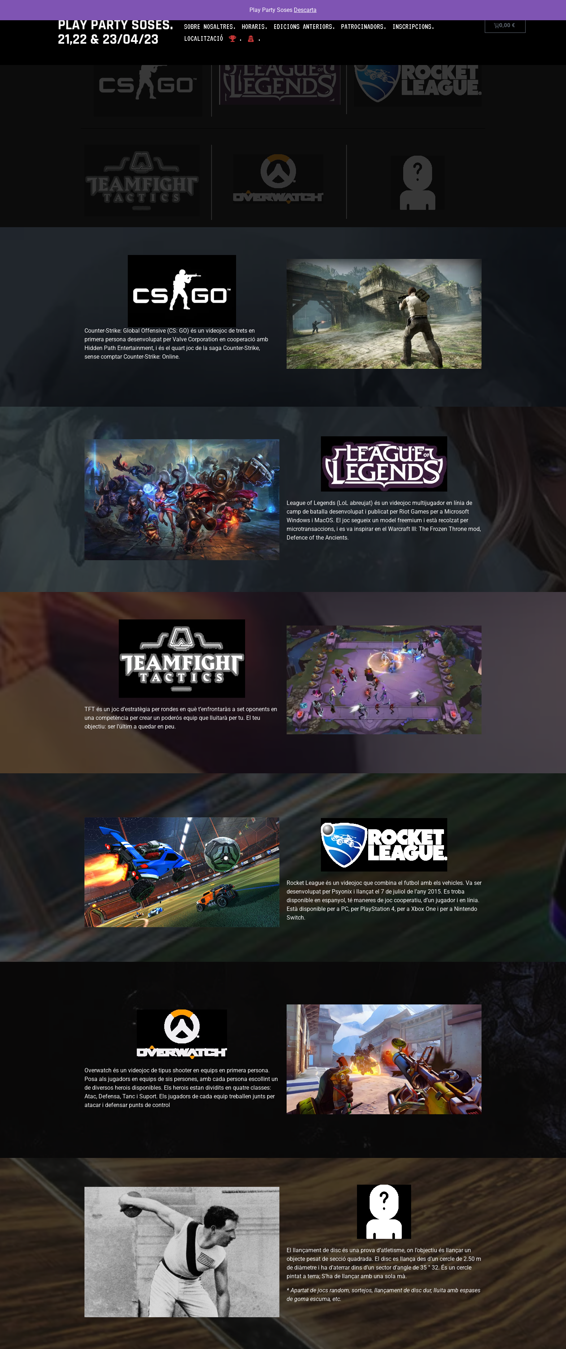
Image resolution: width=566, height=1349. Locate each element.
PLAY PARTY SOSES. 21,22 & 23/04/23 (115, 32)
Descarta (305, 10)
